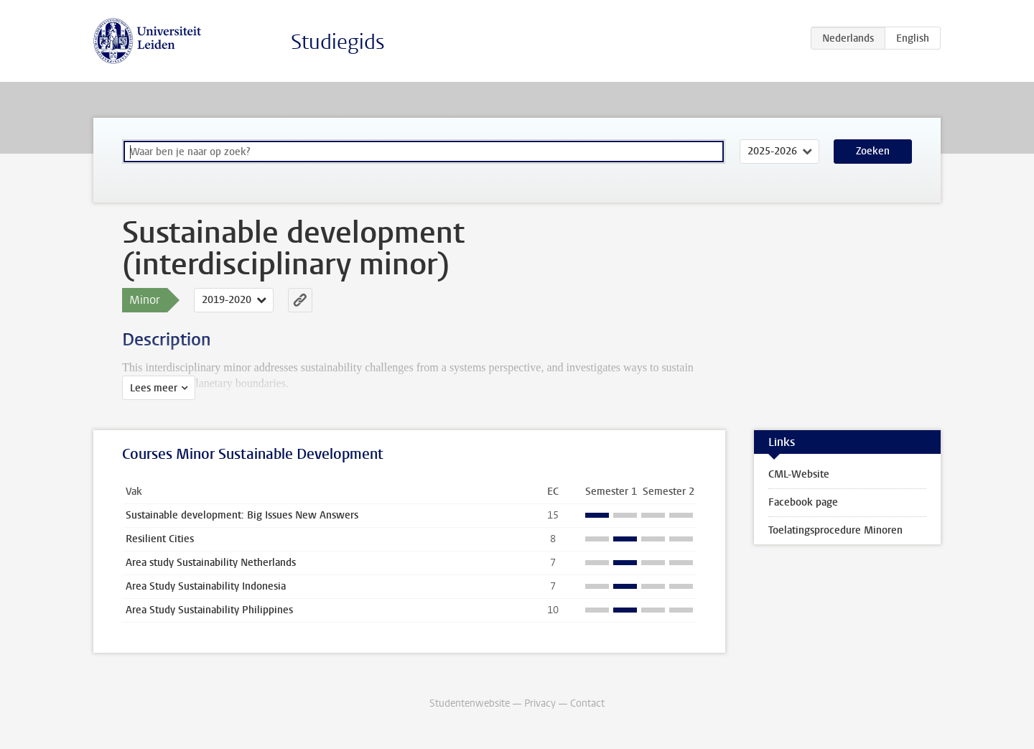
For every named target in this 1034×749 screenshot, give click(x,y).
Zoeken (873, 151)
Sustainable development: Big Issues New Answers (242, 515)
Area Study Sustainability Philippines (209, 610)
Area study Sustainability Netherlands (211, 562)
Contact (587, 703)
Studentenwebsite (469, 703)
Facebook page (803, 502)
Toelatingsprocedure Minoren (835, 530)
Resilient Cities (160, 539)
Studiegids (338, 42)
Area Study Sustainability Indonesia (206, 586)
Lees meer (153, 388)
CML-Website (798, 474)
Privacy (540, 703)
